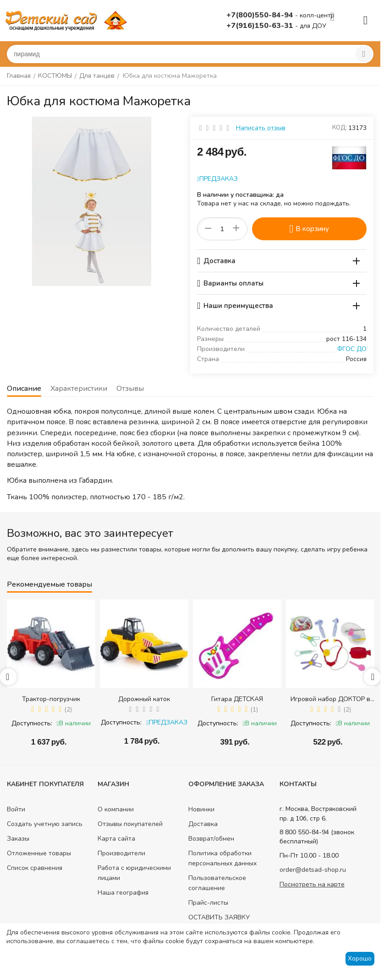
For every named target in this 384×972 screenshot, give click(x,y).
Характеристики (78, 388)
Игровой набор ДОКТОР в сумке (330, 699)
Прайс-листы (208, 902)
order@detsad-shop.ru (313, 869)
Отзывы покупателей (130, 824)
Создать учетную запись (44, 824)
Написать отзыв (260, 127)
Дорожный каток (144, 699)
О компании (116, 809)
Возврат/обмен (211, 838)
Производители (121, 853)
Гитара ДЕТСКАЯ (237, 699)
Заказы (18, 838)
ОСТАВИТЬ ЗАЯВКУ (219, 917)
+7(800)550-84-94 (260, 15)
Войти (16, 809)
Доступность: (31, 723)
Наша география (123, 892)
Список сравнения (34, 868)
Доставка (203, 824)
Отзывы (130, 388)
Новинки (201, 809)
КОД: (339, 128)
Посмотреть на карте (312, 884)
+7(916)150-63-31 (260, 26)
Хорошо (360, 958)
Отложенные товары (39, 853)
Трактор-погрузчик (51, 699)
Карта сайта (116, 838)
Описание (24, 388)
